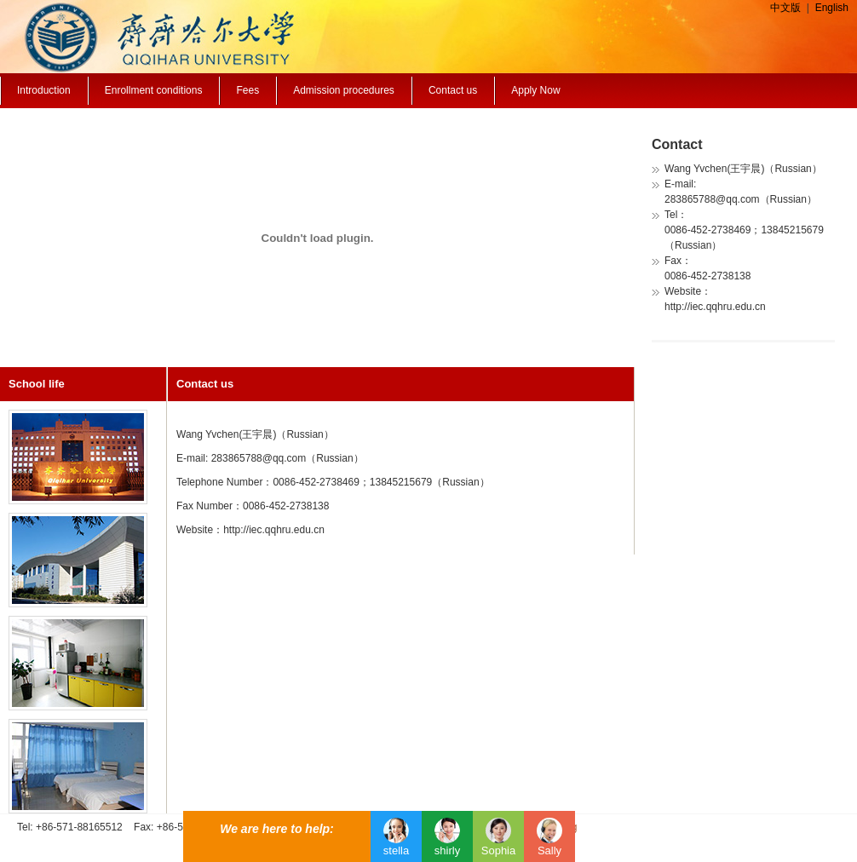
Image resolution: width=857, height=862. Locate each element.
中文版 (785, 8)
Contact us (452, 90)
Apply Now (535, 90)
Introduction (44, 90)
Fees (247, 90)
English (831, 8)
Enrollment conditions (154, 90)
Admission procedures (343, 90)
